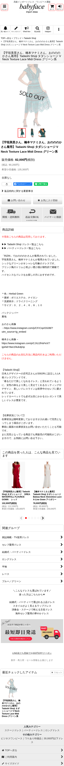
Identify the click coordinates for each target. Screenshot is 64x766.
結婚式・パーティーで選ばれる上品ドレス (32, 602)
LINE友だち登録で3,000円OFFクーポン (32, 653)
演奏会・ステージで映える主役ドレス (32, 609)
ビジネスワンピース (11, 738)
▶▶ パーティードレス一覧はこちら (21, 248)
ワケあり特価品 (33, 738)
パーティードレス (33, 730)
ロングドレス (52, 730)
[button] (4, 7)
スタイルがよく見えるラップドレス (32, 605)
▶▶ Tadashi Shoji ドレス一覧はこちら (23, 244)
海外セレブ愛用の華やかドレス (32, 613)
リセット (56, 672)
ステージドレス (13, 730)
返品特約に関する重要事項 (17, 191)
